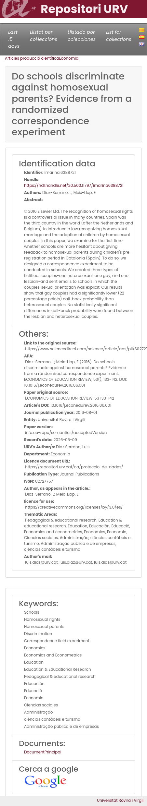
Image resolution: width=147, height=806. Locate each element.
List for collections (118, 35)
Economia (68, 58)
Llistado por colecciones (82, 35)
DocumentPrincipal (42, 752)
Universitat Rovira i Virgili (120, 800)
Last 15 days (14, 39)
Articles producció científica (32, 58)
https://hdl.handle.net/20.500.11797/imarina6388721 (74, 185)
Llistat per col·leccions (43, 35)
